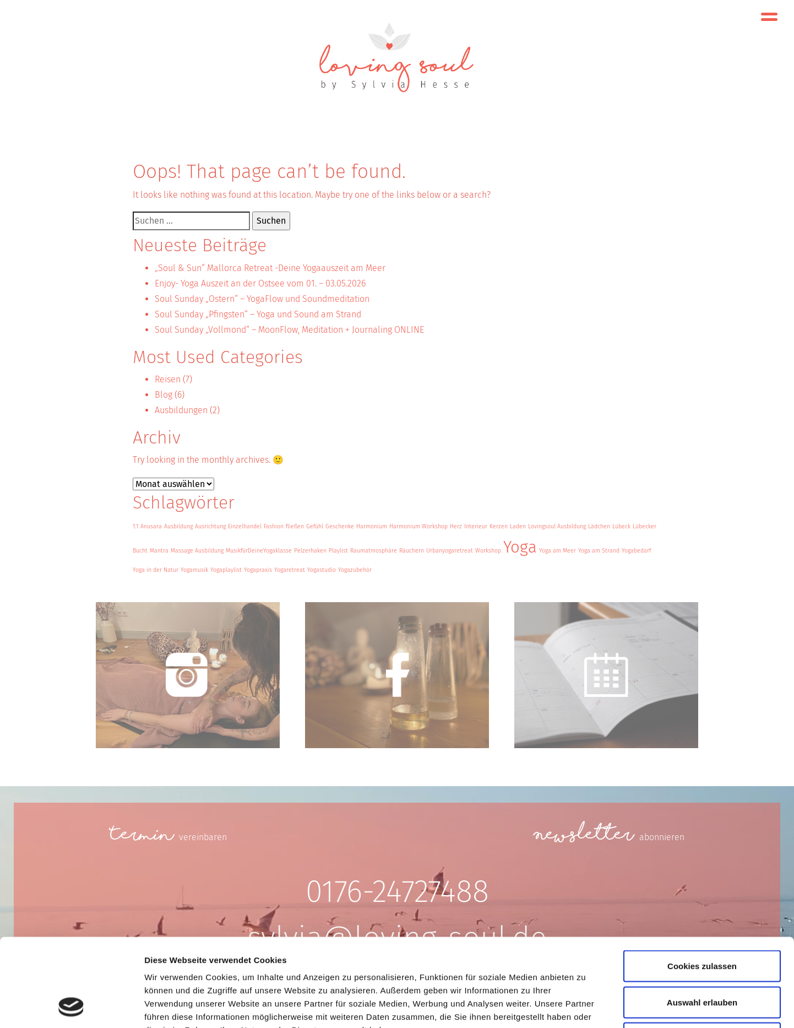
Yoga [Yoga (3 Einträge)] (520, 547)
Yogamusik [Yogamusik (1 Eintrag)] (194, 569)
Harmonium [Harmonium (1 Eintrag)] (371, 526)
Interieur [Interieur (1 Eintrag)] (475, 526)
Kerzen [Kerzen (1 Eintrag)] (499, 526)
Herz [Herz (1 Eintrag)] (456, 526)
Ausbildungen (181, 410)
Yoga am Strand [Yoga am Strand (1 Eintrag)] (598, 550)
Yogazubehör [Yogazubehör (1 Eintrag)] (355, 569)
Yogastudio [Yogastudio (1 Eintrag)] (321, 569)
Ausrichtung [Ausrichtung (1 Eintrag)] (210, 526)
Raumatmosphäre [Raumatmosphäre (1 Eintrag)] (373, 550)
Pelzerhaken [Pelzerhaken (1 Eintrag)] (310, 550)
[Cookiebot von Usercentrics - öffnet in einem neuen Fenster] (71, 1006)
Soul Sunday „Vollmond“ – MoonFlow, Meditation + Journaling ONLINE (289, 329)
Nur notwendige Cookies (702, 955)
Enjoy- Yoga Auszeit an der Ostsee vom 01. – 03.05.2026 (260, 283)
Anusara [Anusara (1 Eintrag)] (151, 526)
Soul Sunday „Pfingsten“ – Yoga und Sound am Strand (258, 314)
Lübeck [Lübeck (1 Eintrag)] (621, 526)
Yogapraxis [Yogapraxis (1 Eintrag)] (258, 569)
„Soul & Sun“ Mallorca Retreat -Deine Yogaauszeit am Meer (270, 268)
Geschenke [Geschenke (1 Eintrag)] (339, 526)
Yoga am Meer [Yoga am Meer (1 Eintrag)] (557, 550)
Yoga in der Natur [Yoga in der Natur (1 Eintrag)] (155, 569)
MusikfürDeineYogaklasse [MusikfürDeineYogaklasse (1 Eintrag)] (259, 550)
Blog (163, 394)
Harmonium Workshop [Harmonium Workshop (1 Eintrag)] (418, 526)
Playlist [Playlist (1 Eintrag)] (338, 550)
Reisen (168, 379)
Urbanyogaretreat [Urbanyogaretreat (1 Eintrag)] (449, 550)
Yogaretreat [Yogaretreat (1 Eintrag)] (289, 569)
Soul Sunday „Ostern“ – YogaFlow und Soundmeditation (262, 299)
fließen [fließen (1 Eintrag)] (295, 526)
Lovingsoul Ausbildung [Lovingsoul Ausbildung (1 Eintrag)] (557, 526)
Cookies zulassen (702, 883)
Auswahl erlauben (702, 919)
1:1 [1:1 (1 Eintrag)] (135, 526)
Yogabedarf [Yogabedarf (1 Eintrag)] (636, 550)
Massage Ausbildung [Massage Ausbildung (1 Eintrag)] (197, 550)
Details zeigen (585, 1006)
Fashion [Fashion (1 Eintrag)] (274, 526)
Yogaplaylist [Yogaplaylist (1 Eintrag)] (226, 569)
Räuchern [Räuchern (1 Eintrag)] (411, 550)
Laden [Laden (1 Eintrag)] (518, 526)
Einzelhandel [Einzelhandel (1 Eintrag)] (245, 526)
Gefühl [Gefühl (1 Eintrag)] (314, 526)
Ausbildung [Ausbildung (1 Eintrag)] (178, 526)
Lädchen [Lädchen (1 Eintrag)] (599, 526)
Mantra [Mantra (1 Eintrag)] (159, 550)
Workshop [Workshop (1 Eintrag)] (488, 550)
